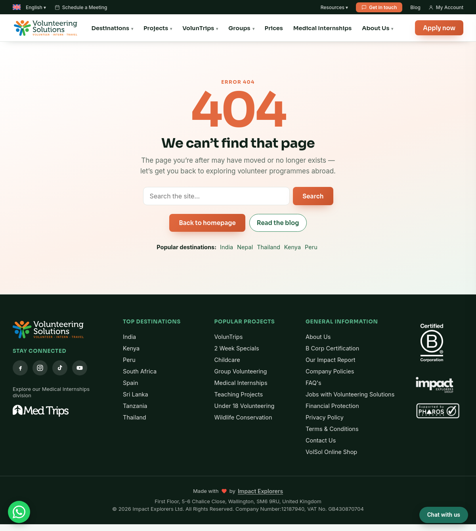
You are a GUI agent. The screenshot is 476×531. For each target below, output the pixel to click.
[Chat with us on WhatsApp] (19, 512)
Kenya (292, 247)
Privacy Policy (325, 417)
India (226, 247)
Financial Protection (332, 405)
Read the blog (278, 223)
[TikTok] (59, 367)
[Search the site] (216, 196)
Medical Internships (322, 28)
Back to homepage (207, 223)
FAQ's (313, 382)
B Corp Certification (332, 348)
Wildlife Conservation (243, 417)
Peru (311, 247)
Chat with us (443, 514)
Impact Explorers (260, 491)
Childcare (227, 359)
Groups (239, 28)
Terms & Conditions (332, 428)
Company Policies (330, 371)
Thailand (268, 247)
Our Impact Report (331, 359)
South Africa (140, 371)
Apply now (439, 28)
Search (312, 196)
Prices (274, 28)
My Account (445, 7)
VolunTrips (198, 28)
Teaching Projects (238, 394)
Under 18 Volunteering (244, 405)
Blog (415, 7)
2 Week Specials (236, 348)
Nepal (245, 247)
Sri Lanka (135, 394)
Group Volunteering (240, 371)
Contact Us (321, 440)
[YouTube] (79, 367)
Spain (130, 382)
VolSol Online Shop (331, 451)
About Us (375, 28)
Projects (155, 28)
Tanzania (135, 405)
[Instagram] (40, 367)
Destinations (110, 28)
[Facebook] (20, 367)
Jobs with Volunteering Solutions (350, 394)
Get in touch (379, 7)
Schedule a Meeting (81, 7)
